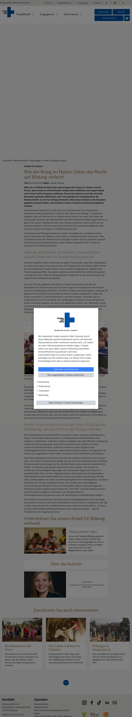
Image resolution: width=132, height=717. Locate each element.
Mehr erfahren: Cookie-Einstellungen (66, 402)
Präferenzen (44, 386)
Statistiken (44, 390)
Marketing (43, 395)
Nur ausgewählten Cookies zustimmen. (66, 375)
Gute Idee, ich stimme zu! (66, 369)
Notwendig (44, 382)
